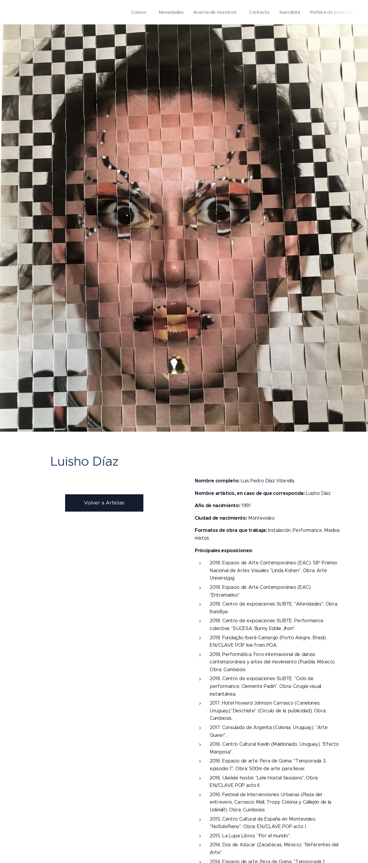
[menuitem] (135, 12)
